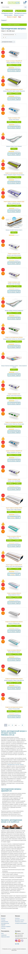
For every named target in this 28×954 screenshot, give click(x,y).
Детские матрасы (8, 15)
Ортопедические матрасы (20, 13)
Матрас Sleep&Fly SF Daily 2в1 (14, 62)
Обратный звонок (5, 936)
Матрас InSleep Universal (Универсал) (14, 310)
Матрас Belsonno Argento (14, 651)
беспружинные (11, 764)
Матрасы (3, 918)
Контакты (17, 918)
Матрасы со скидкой (12, 16)
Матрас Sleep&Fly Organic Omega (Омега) (14, 174)
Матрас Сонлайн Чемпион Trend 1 (14, 230)
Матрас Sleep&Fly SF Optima (14, 452)
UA (16, 943)
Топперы (3, 920)
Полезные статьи (19, 921)
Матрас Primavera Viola (14, 623)
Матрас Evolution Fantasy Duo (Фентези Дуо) (14, 339)
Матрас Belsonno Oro (14, 538)
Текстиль (3, 928)
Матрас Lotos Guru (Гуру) (14, 283)
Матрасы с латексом (18, 15)
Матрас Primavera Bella (14, 708)
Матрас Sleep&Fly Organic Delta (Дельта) (14, 680)
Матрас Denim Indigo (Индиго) (14, 509)
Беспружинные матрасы (7, 13)
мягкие (21, 764)
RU (18, 943)
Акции (19, 16)
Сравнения (3, 935)
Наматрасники (4, 921)
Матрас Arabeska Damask (14, 203)
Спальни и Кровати (5, 926)
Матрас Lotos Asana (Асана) (14, 255)
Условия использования (21, 923)
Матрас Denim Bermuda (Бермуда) (14, 566)
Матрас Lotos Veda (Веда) (14, 481)
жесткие (17, 764)
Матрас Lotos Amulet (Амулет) (14, 395)
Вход (2, 933)
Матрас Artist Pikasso (14, 119)
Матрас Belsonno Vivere (14, 595)
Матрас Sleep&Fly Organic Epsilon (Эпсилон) (14, 91)
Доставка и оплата (19, 920)
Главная (3, 20)
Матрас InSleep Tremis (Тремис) (14, 146)
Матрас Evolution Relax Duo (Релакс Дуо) (14, 424)
